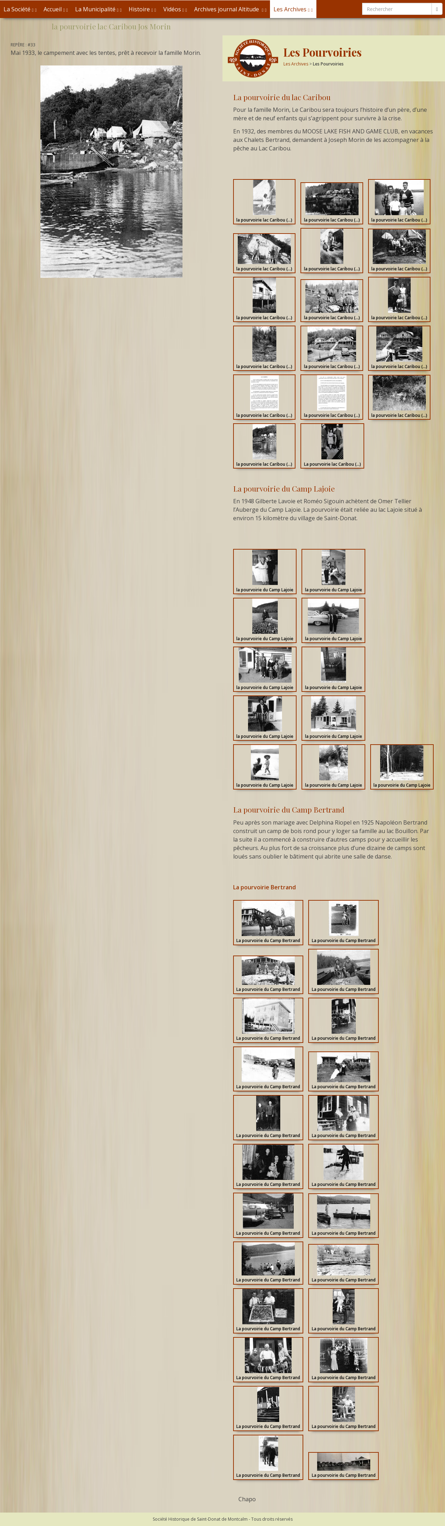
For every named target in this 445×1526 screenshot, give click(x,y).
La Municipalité (98, 9)
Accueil (56, 9)
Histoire (142, 9)
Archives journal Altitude (230, 9)
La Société (20, 9)
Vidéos (175, 9)
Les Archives (293, 9)
